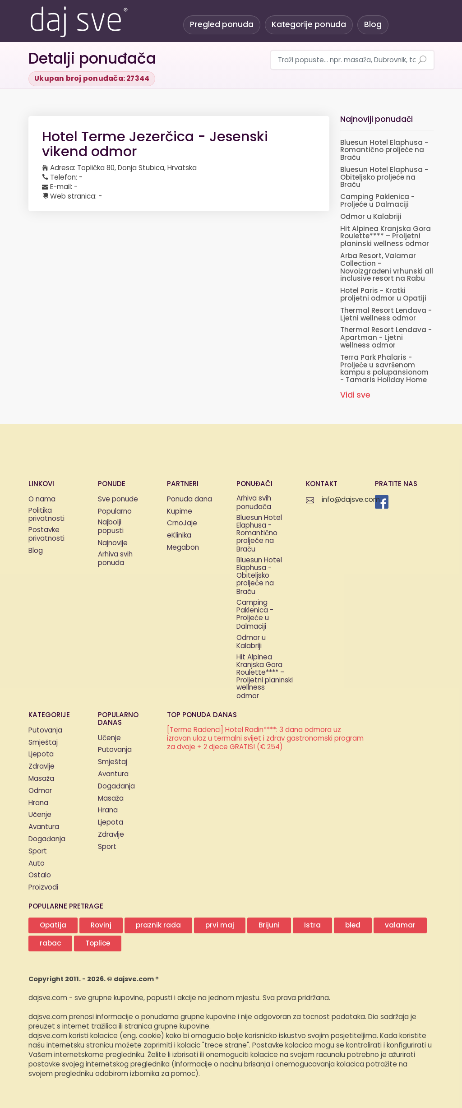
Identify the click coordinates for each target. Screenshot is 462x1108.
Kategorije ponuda (309, 24)
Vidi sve (355, 395)
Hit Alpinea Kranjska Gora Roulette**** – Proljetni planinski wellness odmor (385, 237)
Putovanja (45, 730)
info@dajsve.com (351, 500)
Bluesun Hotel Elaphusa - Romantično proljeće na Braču (384, 150)
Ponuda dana (189, 499)
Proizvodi (43, 887)
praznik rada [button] (158, 925)
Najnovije (113, 543)
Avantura (43, 827)
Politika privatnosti (46, 515)
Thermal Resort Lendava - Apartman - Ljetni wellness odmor (386, 338)
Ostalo (39, 875)
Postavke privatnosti (46, 535)
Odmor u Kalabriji (371, 217)
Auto (36, 863)
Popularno (115, 511)
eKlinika (179, 535)
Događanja (46, 839)
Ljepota (41, 754)
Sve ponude (118, 499)
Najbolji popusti (111, 527)
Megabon (183, 547)
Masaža (41, 778)
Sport (37, 851)
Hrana (38, 803)
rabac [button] (50, 943)
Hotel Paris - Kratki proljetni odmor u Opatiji (383, 295)
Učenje (39, 815)
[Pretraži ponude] (422, 60)
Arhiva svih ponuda (115, 559)
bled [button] (352, 925)
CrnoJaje (182, 523)
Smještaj (43, 742)
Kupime (179, 511)
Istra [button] (312, 925)
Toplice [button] (97, 943)
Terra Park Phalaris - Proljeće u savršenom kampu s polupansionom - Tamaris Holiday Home (384, 369)
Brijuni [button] (269, 925)
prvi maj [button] (219, 925)
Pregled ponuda (222, 24)
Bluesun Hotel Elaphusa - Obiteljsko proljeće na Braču (384, 178)
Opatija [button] (53, 925)
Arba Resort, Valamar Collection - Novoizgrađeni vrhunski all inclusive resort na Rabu (386, 267)
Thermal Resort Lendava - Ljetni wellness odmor (386, 314)
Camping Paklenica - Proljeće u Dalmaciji (377, 201)
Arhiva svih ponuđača (253, 503)
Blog (373, 24)
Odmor (40, 791)
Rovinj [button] (101, 925)
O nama (41, 499)
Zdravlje (41, 766)
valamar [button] (400, 925)
